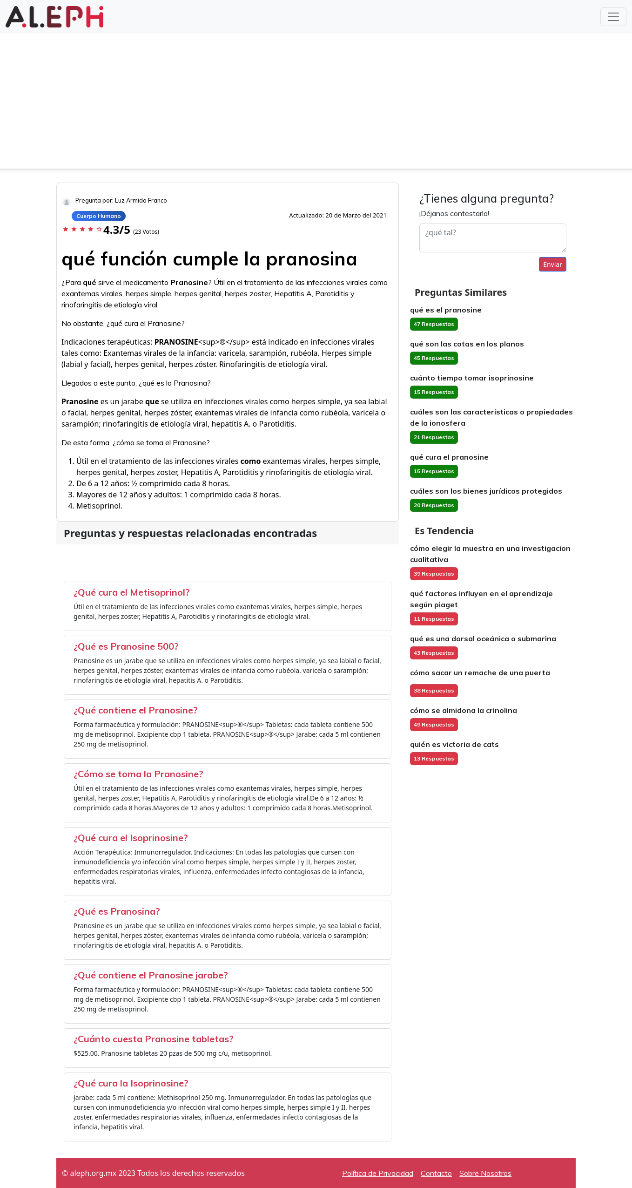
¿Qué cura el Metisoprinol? (132, 592)
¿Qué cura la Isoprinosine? (131, 1083)
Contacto (436, 1173)
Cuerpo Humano (98, 215)
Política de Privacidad (377, 1173)
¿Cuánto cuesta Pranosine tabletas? (154, 1039)
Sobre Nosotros (485, 1173)
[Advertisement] (316, 103)
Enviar (552, 264)
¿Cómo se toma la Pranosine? (138, 774)
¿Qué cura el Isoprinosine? (131, 837)
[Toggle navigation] (613, 16)
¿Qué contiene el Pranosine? (136, 710)
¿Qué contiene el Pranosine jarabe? (151, 975)
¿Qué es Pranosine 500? (126, 646)
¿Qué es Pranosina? (117, 911)
